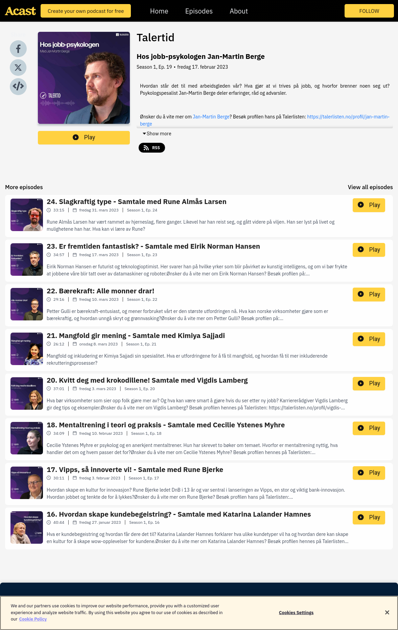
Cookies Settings (296, 617)
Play (84, 137)
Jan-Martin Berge (211, 117)
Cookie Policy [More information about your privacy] (33, 624)
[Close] (387, 616)
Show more (156, 133)
